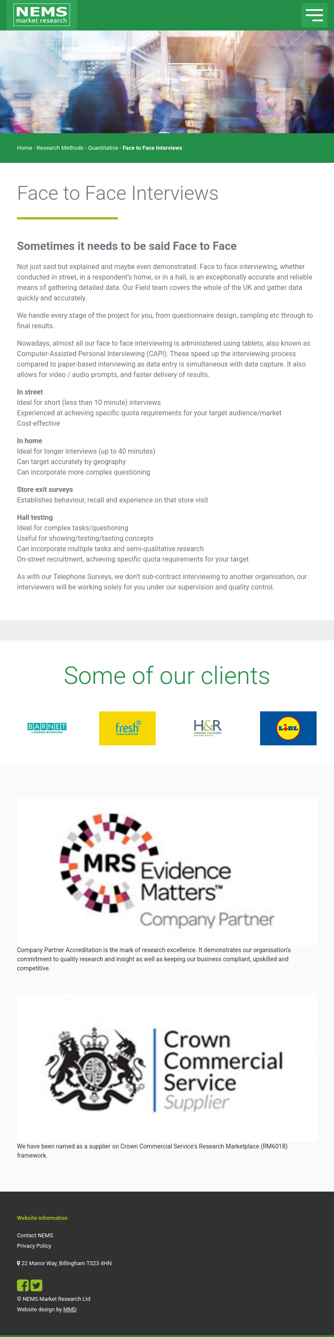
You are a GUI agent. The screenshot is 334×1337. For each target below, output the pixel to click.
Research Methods (60, 148)
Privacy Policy (34, 1246)
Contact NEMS (35, 1235)
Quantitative (103, 148)
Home (24, 148)
